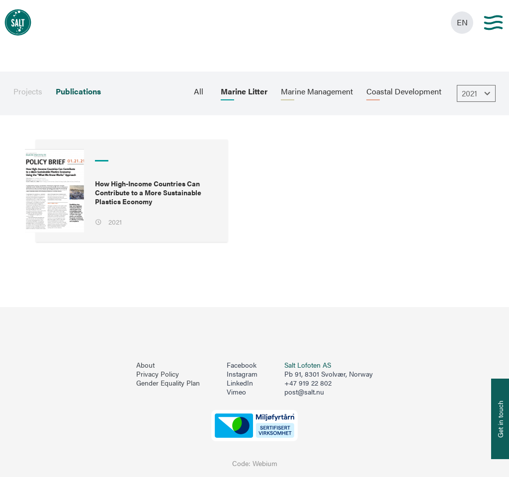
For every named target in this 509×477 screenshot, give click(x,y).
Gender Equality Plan (168, 383)
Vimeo (236, 392)
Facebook (241, 365)
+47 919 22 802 (308, 383)
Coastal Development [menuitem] (403, 91)
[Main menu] (493, 22)
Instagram (242, 374)
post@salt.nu (304, 392)
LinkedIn (240, 383)
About (145, 365)
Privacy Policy (157, 374)
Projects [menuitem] (27, 91)
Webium (265, 463)
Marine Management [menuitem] (317, 91)
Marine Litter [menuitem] (244, 91)
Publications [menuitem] (78, 91)
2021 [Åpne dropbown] (477, 93)
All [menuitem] (198, 91)
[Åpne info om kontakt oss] (500, 419)
